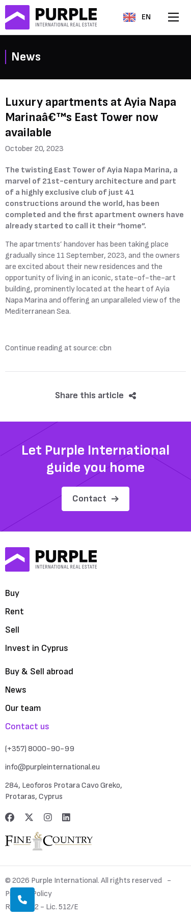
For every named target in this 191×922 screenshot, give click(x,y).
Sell (12, 629)
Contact (95, 498)
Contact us (27, 726)
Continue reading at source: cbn (58, 348)
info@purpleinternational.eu (52, 767)
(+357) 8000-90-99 (39, 749)
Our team (23, 708)
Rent (14, 611)
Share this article (95, 395)
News (15, 690)
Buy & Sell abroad (39, 671)
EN (137, 17)
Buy (12, 593)
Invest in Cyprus (36, 648)
